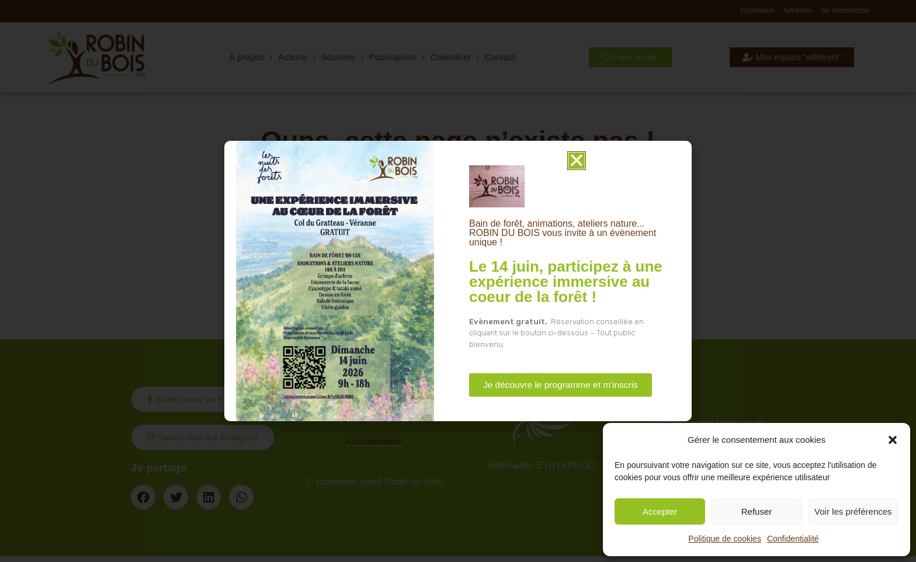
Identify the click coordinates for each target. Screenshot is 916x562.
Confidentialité (793, 538)
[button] (892, 440)
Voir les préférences (853, 511)
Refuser (756, 511)
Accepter (660, 511)
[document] (458, 281)
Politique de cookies (724, 538)
